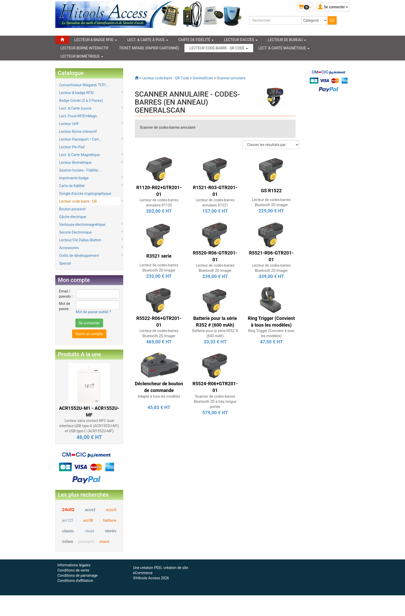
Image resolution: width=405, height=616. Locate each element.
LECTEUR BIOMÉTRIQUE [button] (81, 56)
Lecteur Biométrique (75, 162)
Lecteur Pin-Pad (71, 147)
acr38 (88, 520)
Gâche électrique (72, 217)
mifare (67, 541)
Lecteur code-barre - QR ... (80, 201)
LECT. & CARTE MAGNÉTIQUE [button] (283, 48)
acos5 (111, 509)
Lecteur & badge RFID (76, 93)
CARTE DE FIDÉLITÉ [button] (196, 40)
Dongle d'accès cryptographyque (85, 193)
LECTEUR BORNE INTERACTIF (84, 48)
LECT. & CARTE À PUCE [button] (147, 40)
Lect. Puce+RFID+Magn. (78, 116)
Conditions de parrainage (77, 575)
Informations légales (73, 565)
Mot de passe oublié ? (93, 312)
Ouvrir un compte (89, 334)
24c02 (68, 509)
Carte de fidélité (71, 186)
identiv (110, 531)
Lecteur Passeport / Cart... (80, 139)
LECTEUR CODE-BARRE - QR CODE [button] (219, 48)
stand (104, 541)
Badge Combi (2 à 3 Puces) (81, 100)
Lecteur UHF (69, 124)
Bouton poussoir (72, 209)
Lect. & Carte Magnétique (79, 155)
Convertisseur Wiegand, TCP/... (84, 85)
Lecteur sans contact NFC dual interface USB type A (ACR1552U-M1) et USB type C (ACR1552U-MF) (89, 426)
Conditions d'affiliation (75, 581)
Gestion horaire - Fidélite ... (80, 170)
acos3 (90, 509)
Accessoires (69, 248)
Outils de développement (79, 255)
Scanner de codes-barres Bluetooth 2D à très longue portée (215, 401)
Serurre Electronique (75, 232)
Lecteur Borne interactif (78, 131)
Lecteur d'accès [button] (241, 40)
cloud (89, 531)
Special (65, 263)
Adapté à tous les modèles (159, 396)
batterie (109, 520)
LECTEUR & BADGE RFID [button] (95, 40)
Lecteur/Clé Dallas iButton (80, 240)
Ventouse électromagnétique (82, 224)
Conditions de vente (73, 570)
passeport (86, 542)
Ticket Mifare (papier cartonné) (149, 48)
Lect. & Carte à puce (75, 108)
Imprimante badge (74, 178)
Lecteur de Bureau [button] (287, 40)
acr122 (67, 520)
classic (68, 531)
